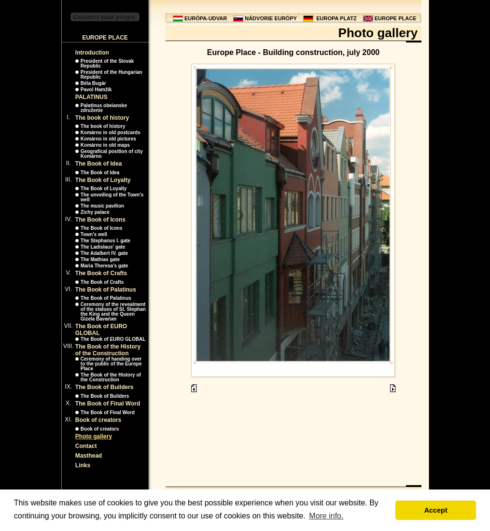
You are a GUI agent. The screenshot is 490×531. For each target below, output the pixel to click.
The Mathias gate (100, 259)
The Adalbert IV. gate (104, 253)
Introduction (92, 52)
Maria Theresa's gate (104, 265)
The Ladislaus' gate (103, 247)
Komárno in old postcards (110, 132)
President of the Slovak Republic (107, 63)
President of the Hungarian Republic (111, 75)
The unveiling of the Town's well (112, 197)
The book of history (102, 117)
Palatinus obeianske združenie (104, 108)
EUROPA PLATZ (336, 18)
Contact (86, 446)
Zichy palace (95, 212)
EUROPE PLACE (396, 18)
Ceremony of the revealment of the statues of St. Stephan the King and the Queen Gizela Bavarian (113, 311)
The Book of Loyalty (103, 180)
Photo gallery (93, 436)
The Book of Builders (104, 387)
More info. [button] (326, 516)
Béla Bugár (93, 83)
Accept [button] (436, 510)
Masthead (88, 455)
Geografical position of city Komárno (112, 154)
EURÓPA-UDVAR (205, 18)
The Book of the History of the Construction (107, 350)
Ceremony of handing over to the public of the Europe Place (111, 363)
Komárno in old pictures (108, 138)
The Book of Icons (100, 219)
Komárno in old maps (105, 145)
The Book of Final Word (107, 403)
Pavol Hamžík (96, 89)
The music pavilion (102, 206)
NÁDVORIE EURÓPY (271, 18)
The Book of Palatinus (105, 289)
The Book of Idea (98, 163)
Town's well (94, 234)
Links (82, 465)
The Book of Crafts (101, 273)
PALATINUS (91, 97)
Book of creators (98, 420)
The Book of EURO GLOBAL (113, 339)
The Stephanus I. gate (105, 240)
